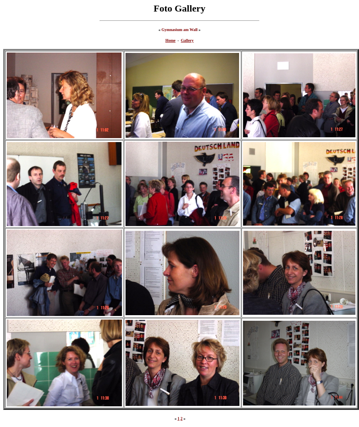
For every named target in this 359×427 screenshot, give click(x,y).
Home (170, 40)
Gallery (187, 40)
